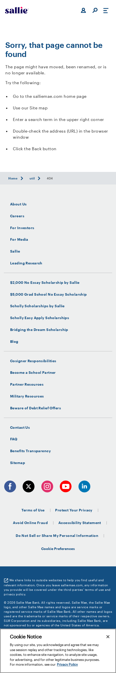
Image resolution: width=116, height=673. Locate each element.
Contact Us (20, 427)
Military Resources (27, 396)
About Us (18, 204)
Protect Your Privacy (73, 510)
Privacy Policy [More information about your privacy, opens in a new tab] (67, 664)
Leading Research (26, 263)
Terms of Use (32, 510)
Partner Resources (26, 384)
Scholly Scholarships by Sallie (37, 306)
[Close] (107, 636)
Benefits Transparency (30, 451)
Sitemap (17, 463)
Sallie (15, 251)
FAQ (13, 439)
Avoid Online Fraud (30, 523)
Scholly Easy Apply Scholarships (39, 318)
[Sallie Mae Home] (17, 10)
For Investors (22, 228)
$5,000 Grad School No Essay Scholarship (48, 294)
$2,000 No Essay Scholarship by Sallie (45, 283)
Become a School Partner (33, 373)
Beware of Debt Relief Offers (35, 408)
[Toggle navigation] (105, 10)
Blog (14, 342)
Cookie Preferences (58, 548)
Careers (17, 216)
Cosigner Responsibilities (33, 361)
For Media (19, 239)
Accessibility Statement (79, 523)
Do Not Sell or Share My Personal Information (57, 535)
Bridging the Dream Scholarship (39, 330)
